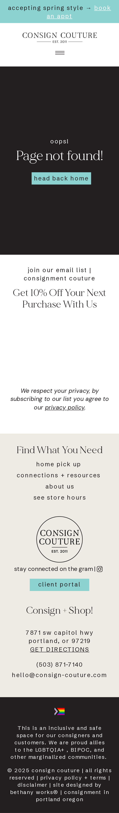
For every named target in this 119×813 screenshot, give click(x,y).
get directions (59, 649)
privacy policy (65, 407)
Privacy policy (61, 777)
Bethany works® (34, 792)
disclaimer (32, 785)
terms (98, 777)
